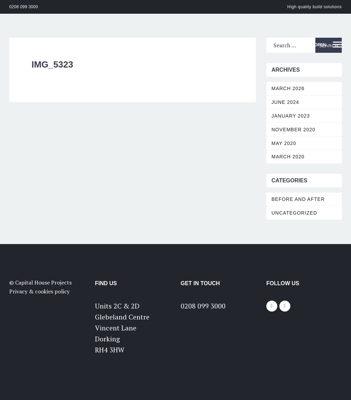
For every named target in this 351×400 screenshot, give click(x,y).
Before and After (298, 199)
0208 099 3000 (23, 6)
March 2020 (287, 156)
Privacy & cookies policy (39, 291)
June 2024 (285, 102)
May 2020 (283, 143)
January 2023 (290, 116)
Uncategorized (294, 213)
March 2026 (287, 88)
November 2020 (293, 129)
